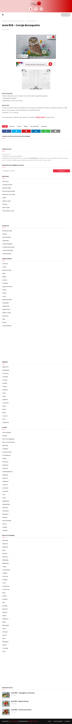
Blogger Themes (33, 721)
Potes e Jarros (7, 201)
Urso (4, 419)
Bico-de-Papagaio (8, 439)
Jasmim (5, 485)
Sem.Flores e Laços (8, 211)
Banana (5, 557)
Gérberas (5, 475)
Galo (4, 393)
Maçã (4, 615)
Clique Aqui (40, 117)
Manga (5, 612)
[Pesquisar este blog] (27, 170)
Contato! (67, 721)
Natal (4, 198)
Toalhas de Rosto (8, 250)
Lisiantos (5, 491)
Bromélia (5, 445)
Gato (4, 396)
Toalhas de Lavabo (8, 247)
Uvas (4, 651)
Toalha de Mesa (7, 244)
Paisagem (6, 303)
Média (26, 126)
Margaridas (6, 504)
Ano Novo (5, 181)
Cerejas (5, 579)
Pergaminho (6, 309)
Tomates (5, 648)
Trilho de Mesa (7, 253)
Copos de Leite (7, 452)
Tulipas (5, 527)
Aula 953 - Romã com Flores (21, 710)
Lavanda (5, 488)
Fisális (4, 596)
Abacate (5, 540)
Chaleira (5, 283)
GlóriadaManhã (8, 471)
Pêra (4, 638)
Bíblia (4, 277)
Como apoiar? (58, 721)
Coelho (5, 383)
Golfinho (5, 399)
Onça (4, 406)
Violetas (5, 530)
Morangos (6, 625)
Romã (4, 645)
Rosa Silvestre (7, 520)
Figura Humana (7, 286)
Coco (4, 583)
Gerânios (5, 465)
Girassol (5, 468)
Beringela (5, 560)
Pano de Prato (34, 126)
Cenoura (5, 576)
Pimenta (5, 632)
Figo (4, 593)
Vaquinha (6, 422)
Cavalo (5, 380)
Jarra (4, 296)
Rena (4, 412)
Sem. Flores (6, 207)
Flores (4, 290)
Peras (4, 628)
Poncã (5, 635)
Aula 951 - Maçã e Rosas (20, 701)
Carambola (6, 570)
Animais (11, 126)
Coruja (19, 126)
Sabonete (6, 240)
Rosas (5, 322)
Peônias (5, 517)
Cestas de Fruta (7, 185)
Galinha (5, 390)
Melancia (5, 619)
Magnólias (6, 501)
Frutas (4, 293)
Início (49, 721)
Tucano (5, 416)
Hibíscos (5, 478)
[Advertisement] (25, 218)
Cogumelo (6, 586)
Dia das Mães (7, 188)
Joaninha (6, 403)
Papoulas (5, 514)
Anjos (4, 267)
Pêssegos (5, 642)
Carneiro (5, 377)
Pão (4, 319)
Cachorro (6, 373)
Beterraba (6, 563)
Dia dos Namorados (9, 191)
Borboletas (6, 370)
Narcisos (5, 507)
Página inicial (6, 21)
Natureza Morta (7, 299)
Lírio (4, 494)
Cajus (4, 566)
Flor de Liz (5, 462)
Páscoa (5, 204)
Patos (4, 409)
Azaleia (5, 436)
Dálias (5, 458)
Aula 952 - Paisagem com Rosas (23, 693)
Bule (4, 273)
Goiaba (5, 599)
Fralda (5, 234)
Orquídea (6, 511)
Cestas (5, 280)
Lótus (4, 498)
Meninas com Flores (9, 194)
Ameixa (5, 553)
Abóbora (5, 547)
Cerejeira (5, 449)
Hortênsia (5, 481)
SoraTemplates (13, 721)
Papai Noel (6, 306)
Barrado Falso (7, 270)
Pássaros (14, 21)
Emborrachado (7, 231)
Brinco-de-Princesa (9, 442)
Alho (4, 550)
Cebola (5, 573)
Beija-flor (5, 367)
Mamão (5, 609)
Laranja (5, 606)
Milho (4, 622)
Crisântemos (7, 455)
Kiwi (4, 602)
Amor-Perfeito (7, 432)
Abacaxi (5, 544)
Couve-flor (6, 589)
